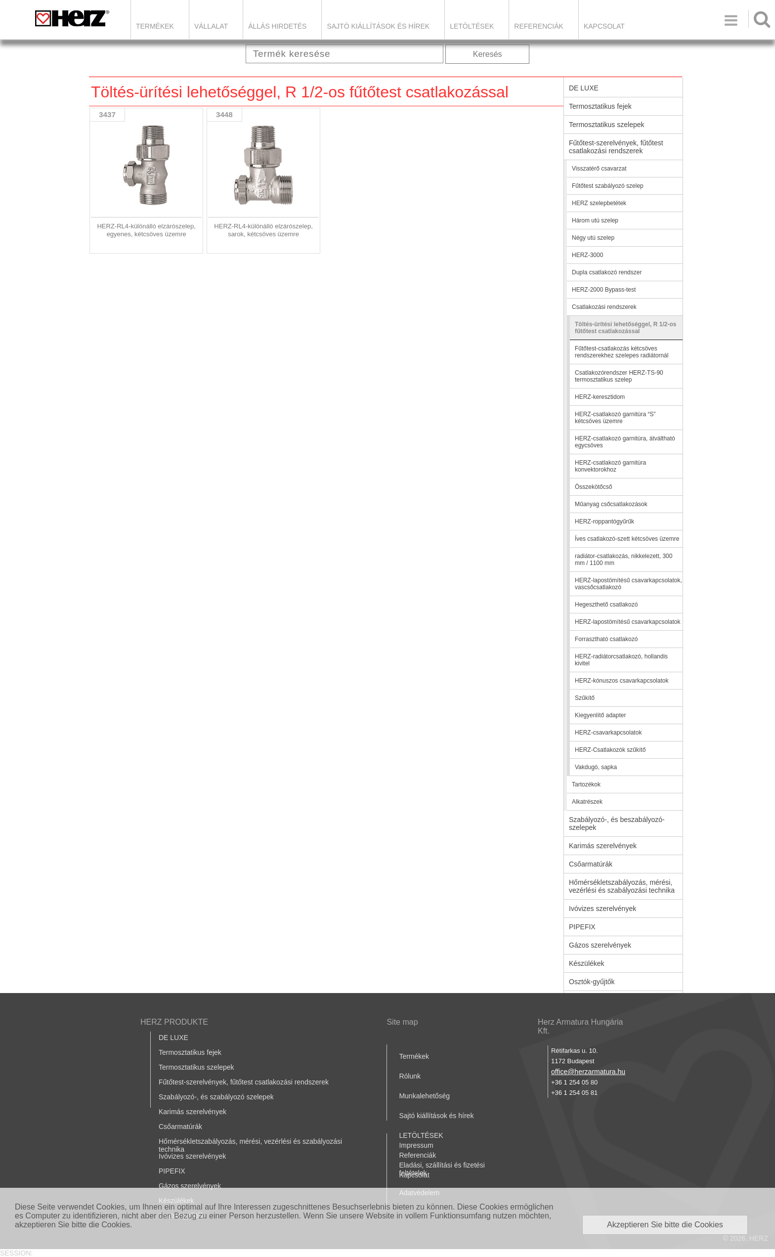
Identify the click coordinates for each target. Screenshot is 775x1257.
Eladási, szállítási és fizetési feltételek (442, 1169)
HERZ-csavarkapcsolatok (608, 732)
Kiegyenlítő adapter (600, 715)
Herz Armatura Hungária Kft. (580, 1026)
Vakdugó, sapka (596, 767)
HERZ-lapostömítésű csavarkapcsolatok (627, 621)
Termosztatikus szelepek (607, 125)
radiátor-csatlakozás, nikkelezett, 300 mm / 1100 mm (623, 559)
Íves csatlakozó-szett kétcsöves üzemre (627, 538)
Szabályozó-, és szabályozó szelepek (216, 1097)
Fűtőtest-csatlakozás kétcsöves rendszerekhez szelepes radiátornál (621, 352)
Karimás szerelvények (603, 846)
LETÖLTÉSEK (472, 26)
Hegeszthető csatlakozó (606, 604)
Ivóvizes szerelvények (602, 908)
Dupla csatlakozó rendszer (607, 272)
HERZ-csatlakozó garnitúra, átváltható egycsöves (625, 442)
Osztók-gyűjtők (592, 982)
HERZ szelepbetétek (599, 203)
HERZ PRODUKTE (174, 1022)
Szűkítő (585, 697)
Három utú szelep (595, 220)
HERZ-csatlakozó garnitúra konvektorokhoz (610, 466)
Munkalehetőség (424, 1096)
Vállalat (211, 26)
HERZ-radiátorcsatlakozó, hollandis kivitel (621, 660)
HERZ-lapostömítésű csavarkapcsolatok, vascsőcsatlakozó (628, 584)
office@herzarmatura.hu (588, 1072)
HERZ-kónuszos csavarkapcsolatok (621, 680)
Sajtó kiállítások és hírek (378, 26)
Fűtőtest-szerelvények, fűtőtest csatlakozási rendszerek (616, 147)
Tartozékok (586, 784)
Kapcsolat (604, 26)
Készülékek (586, 963)
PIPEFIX (582, 927)
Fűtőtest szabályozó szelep (608, 185)
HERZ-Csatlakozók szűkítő (610, 749)
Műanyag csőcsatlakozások (611, 504)
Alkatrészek (587, 801)
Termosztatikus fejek (600, 106)
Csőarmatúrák (590, 864)
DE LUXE (584, 88)
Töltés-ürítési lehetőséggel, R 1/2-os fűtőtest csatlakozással (625, 328)
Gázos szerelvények (600, 945)
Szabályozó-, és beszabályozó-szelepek (617, 823)
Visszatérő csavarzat (599, 168)
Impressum (416, 1145)
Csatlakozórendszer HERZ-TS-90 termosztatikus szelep (619, 376)
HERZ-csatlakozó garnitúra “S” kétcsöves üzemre (615, 418)
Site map (402, 1022)
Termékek (155, 26)
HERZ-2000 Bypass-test (604, 289)
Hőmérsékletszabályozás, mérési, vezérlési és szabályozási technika (622, 886)
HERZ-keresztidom (600, 396)
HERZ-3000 (587, 255)
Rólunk (410, 1076)
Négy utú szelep (593, 237)
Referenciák (538, 26)
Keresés (487, 54)
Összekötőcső (593, 486)
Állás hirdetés (277, 26)
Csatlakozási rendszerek (604, 306)
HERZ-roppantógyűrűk (604, 521)
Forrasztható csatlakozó (606, 639)
